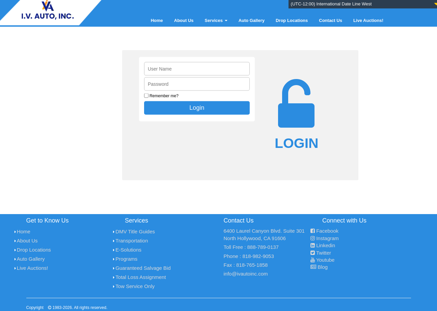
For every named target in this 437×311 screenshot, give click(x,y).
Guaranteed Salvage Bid (142, 268)
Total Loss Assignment (140, 277)
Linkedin (322, 245)
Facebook (324, 231)
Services (216, 20)
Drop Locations (292, 20)
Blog (319, 267)
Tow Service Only (135, 286)
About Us (184, 20)
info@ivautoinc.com (246, 274)
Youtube (322, 260)
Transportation (131, 240)
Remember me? (164, 95)
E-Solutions (128, 250)
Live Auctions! (368, 20)
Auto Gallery (252, 20)
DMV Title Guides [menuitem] (135, 231)
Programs (126, 259)
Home (157, 20)
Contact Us (330, 20)
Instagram (324, 238)
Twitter (320, 253)
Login (196, 107)
